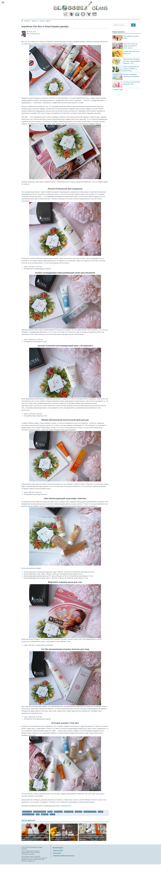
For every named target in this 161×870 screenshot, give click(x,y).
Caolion (100, 817)
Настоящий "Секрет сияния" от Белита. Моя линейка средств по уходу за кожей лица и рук (91, 843)
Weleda (50, 817)
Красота (53, 20)
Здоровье (63, 20)
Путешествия (89, 20)
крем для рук (58, 817)
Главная (44, 20)
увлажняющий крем (40, 817)
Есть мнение (115, 20)
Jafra (37, 820)
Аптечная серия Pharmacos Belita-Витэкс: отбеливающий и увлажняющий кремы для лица (35, 843)
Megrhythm (44, 820)
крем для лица (27, 817)
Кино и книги (75, 20)
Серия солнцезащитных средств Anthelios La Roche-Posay (131, 74)
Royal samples (68, 817)
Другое (38, 39)
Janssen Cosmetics (28, 820)
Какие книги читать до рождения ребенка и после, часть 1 (130, 51)
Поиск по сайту (58, 856)
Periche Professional (90, 817)
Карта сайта (57, 858)
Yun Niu (52, 820)
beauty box (78, 817)
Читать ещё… (119, 95)
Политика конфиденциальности (63, 861)
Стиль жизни (102, 20)
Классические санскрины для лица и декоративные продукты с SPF (131, 67)
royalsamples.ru (65, 811)
